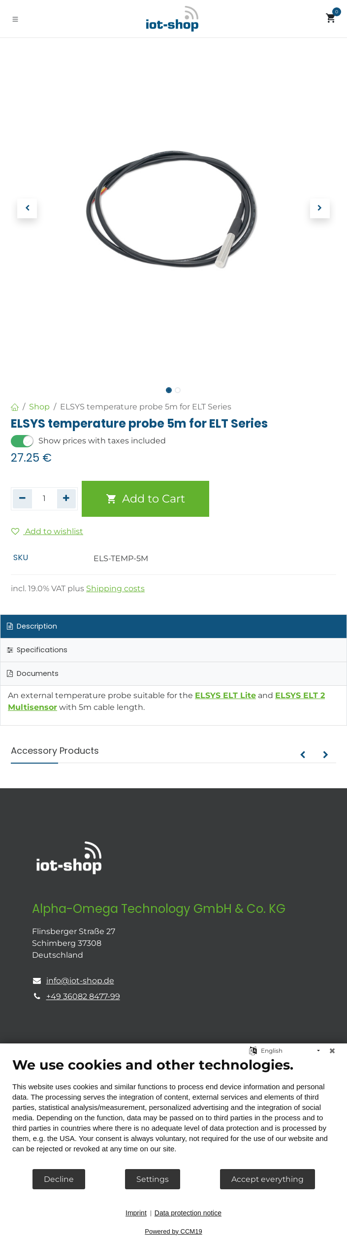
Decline (59, 1179)
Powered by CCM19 (173, 1231)
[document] (173, 1112)
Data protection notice (188, 1213)
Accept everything (267, 1179)
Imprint (136, 1213)
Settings (152, 1179)
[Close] (332, 1050)
